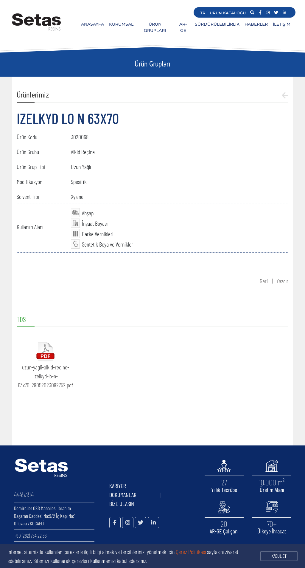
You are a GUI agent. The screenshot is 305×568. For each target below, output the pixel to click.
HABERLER (256, 24)
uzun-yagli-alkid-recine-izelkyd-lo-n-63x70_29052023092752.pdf (45, 376)
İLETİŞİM (281, 24)
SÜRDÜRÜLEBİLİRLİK (217, 24)
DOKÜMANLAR (133, 494)
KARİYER (117, 485)
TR (203, 12)
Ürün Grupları (152, 64)
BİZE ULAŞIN (121, 503)
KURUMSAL (121, 24)
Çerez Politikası (191, 551)
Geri (264, 280)
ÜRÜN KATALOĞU (228, 12)
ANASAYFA (92, 24)
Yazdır (282, 280)
